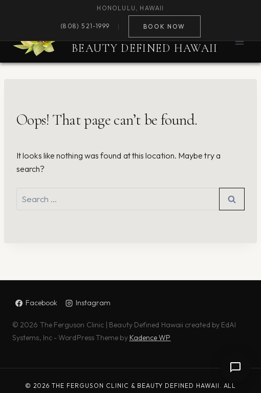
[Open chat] (235, 367)
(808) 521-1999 (85, 26)
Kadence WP (150, 337)
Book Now (164, 26)
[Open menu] (239, 41)
